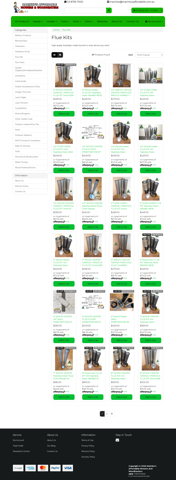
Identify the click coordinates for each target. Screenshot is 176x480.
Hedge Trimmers (23, 92)
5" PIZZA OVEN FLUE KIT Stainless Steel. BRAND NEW (150, 206)
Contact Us (132, 21)
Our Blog (51, 446)
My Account (18, 440)
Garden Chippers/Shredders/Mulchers (28, 69)
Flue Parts (19, 62)
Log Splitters (21, 108)
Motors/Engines (22, 113)
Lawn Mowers (21, 103)
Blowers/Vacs (21, 41)
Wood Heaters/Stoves (25, 167)
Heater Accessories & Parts (27, 86)
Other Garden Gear (24, 119)
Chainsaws (20, 46)
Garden (52, 21)
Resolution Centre (21, 451)
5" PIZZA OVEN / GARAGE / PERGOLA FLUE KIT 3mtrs (121, 206)
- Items (145, 10)
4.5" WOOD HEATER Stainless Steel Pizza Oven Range (92, 206)
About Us (117, 21)
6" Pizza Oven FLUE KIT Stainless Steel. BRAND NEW (150, 262)
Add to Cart (64, 114)
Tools (65, 21)
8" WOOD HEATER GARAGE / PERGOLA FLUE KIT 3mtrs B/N (150, 376)
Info (67, 108)
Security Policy (88, 457)
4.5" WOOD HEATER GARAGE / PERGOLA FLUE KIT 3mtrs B (63, 206)
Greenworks (20, 81)
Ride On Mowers (22, 146)
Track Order (18, 446)
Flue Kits (19, 57)
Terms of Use (87, 440)
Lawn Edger (20, 97)
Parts (77, 21)
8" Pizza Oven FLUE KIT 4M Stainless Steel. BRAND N (92, 376)
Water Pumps (21, 162)
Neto (148, 476)
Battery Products (23, 35)
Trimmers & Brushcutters (26, 157)
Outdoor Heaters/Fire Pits (27, 124)
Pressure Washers (23, 135)
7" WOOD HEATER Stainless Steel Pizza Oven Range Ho (63, 376)
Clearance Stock (22, 51)
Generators (20, 76)
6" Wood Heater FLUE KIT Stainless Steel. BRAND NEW (92, 93)
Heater (38, 21)
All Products (22, 21)
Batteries (102, 21)
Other (89, 21)
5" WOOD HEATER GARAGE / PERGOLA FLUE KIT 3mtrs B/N (92, 262)
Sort (130, 55)
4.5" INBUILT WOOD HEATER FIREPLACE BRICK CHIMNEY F (121, 93)
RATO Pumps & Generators (27, 140)
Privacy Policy (87, 446)
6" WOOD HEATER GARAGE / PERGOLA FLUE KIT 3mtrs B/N (63, 93)
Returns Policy (21, 186)
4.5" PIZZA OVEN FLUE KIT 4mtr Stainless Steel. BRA (63, 149)
